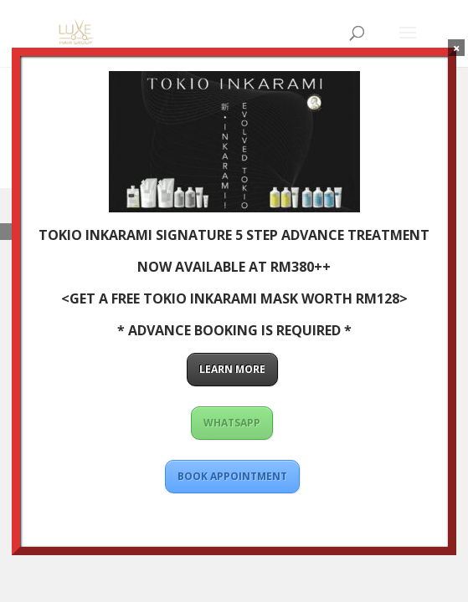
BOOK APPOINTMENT (232, 476)
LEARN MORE (232, 369)
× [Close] (456, 47)
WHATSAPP (231, 423)
